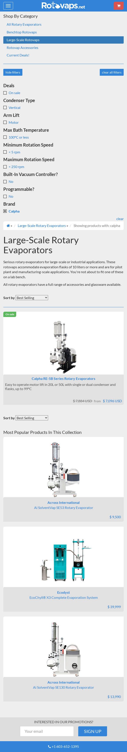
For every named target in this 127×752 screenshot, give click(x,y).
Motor (11, 122)
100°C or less (16, 137)
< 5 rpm (11, 152)
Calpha (11, 211)
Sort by (9, 298)
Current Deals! (18, 55)
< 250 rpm (13, 166)
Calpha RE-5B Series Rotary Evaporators (63, 378)
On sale (11, 93)
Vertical (11, 107)
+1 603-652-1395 (65, 746)
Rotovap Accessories (22, 47)
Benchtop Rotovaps (22, 32)
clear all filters (111, 72)
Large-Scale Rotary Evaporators (42, 225)
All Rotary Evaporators (24, 24)
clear (120, 219)
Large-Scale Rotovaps (23, 40)
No (8, 181)
